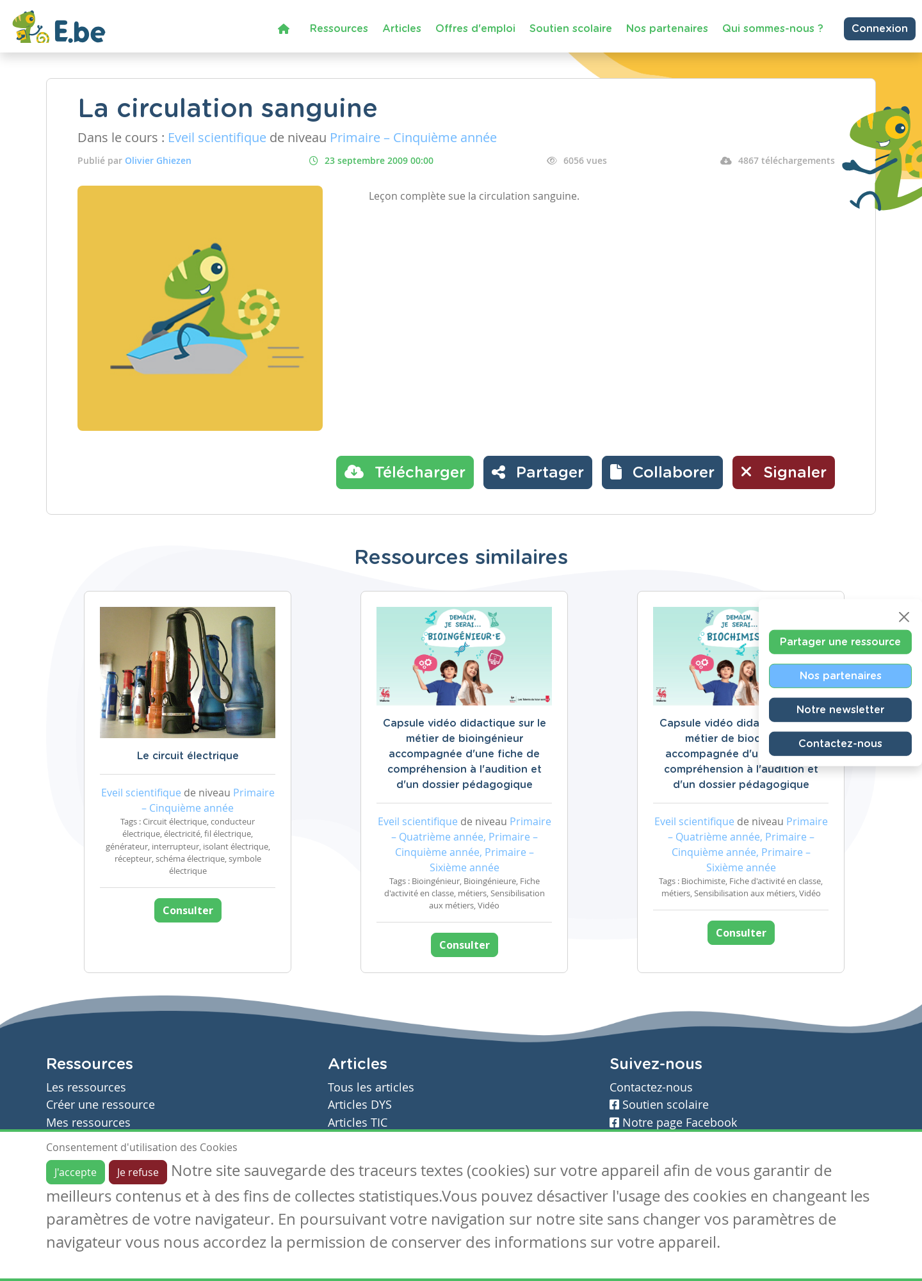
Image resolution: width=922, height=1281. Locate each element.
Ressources (339, 29)
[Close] (904, 616)
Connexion (880, 29)
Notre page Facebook (673, 1122)
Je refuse (138, 1172)
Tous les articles (371, 1087)
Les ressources (86, 1087)
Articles (401, 29)
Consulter (188, 910)
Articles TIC (357, 1122)
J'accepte (75, 1172)
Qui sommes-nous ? (772, 29)
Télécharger (404, 471)
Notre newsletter (840, 709)
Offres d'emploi (475, 29)
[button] (662, 472)
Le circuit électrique (188, 756)
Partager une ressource (840, 641)
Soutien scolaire (571, 29)
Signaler (784, 471)
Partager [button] (538, 471)
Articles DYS (360, 1104)
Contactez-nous (840, 743)
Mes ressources (88, 1122)
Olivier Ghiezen (158, 160)
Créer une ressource (100, 1104)
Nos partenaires (667, 29)
